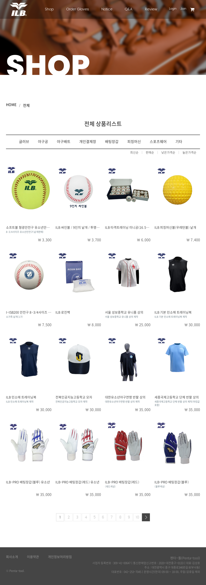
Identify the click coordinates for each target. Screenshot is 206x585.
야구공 (43, 141)
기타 (178, 141)
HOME (11, 104)
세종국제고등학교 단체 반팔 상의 (176, 397)
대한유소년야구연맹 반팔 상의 (125, 397)
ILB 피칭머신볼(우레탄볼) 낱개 (175, 227)
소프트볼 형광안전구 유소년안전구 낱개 (32, 227)
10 (137, 517)
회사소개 (12, 556)
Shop (49, 9)
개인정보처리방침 (60, 556)
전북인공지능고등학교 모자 (73, 397)
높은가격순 (189, 152)
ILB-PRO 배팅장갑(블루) (171, 482)
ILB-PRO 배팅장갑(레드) (122, 482)
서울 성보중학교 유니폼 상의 (124, 312)
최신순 (134, 152)
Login (172, 8)
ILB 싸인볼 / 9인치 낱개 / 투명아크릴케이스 (84, 227)
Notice (106, 9)
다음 (146, 517)
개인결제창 (87, 141)
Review (151, 9)
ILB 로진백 (62, 312)
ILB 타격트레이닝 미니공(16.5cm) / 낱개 (133, 227)
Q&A (128, 9)
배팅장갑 (112, 141)
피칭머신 (134, 141)
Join (183, 8)
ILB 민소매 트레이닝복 (21, 397)
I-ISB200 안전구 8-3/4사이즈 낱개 (30, 312)
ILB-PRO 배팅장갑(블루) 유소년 (28, 482)
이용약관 (33, 556)
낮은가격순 (168, 152)
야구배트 (63, 141)
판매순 (150, 152)
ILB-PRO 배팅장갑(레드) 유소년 (77, 482)
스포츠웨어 (158, 141)
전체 (26, 105)
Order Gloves (77, 9)
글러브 (24, 141)
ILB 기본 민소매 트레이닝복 (173, 312)
